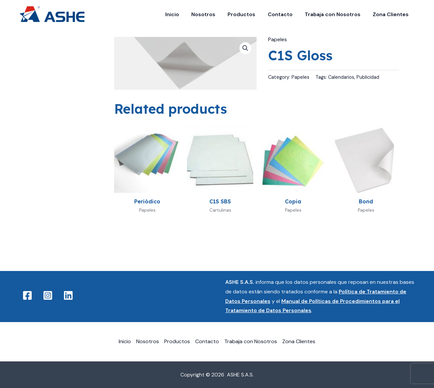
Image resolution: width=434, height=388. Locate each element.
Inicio (182, 14)
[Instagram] (48, 295)
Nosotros (211, 14)
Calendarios (341, 77)
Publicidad (367, 77)
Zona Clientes (392, 14)
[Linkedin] (68, 295)
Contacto (284, 14)
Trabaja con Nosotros (335, 14)
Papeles (277, 39)
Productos (248, 14)
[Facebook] (27, 295)
